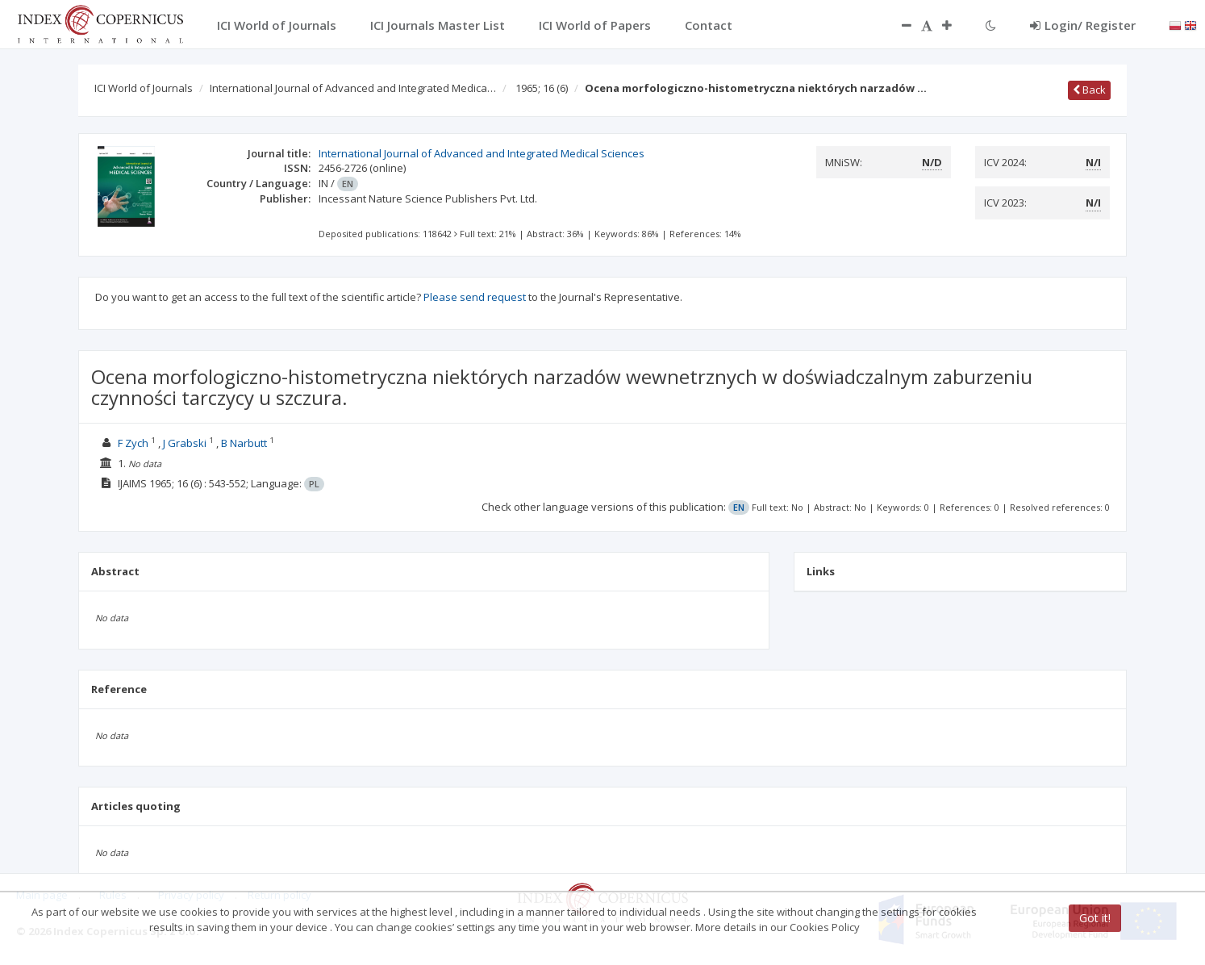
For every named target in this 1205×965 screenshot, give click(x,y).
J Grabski (184, 443)
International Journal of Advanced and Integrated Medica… (353, 88)
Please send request (474, 297)
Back (1089, 89)
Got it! (1095, 917)
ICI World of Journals (143, 88)
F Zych (133, 443)
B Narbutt (244, 443)
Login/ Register (1083, 25)
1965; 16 (541, 88)
